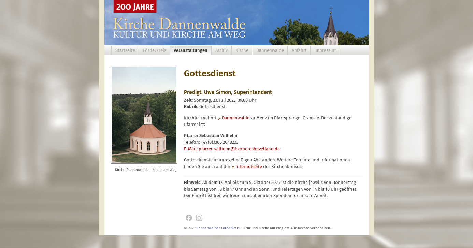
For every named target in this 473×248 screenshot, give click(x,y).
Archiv (221, 50)
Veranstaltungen (190, 50)
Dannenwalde (270, 50)
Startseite (125, 50)
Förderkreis (154, 50)
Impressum (325, 50)
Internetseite (248, 166)
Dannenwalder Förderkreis (218, 228)
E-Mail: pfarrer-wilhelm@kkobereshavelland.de (232, 148)
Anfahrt (299, 50)
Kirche (241, 50)
